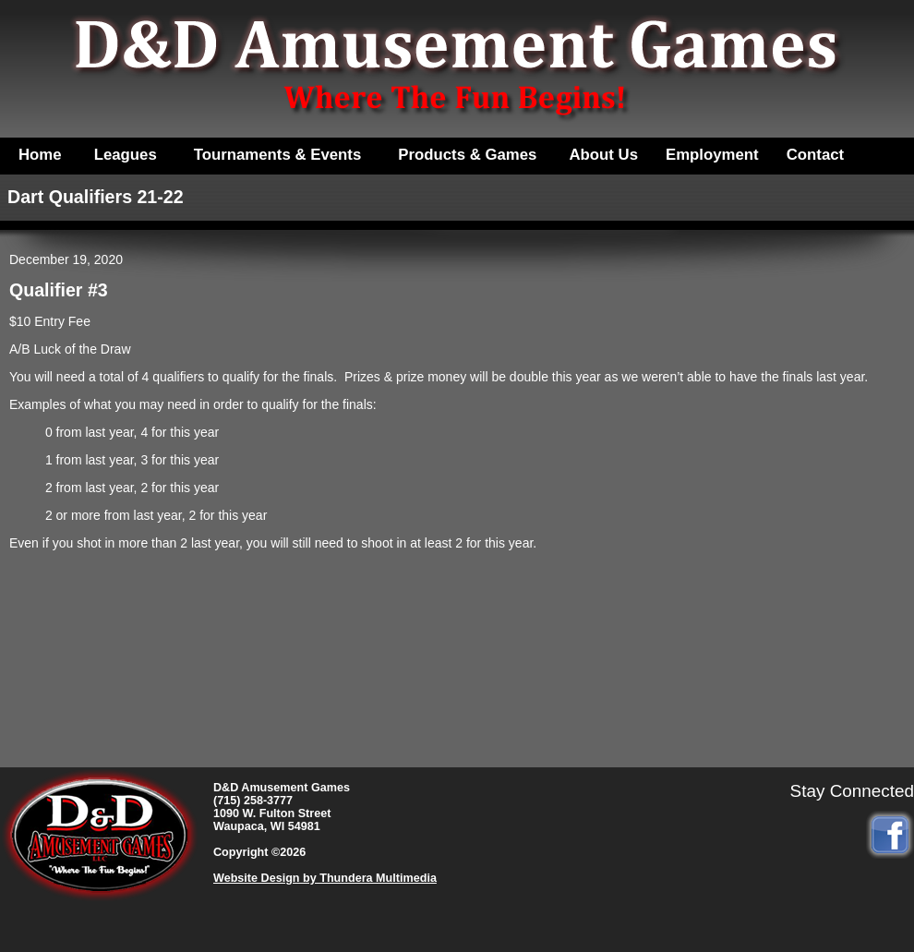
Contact (815, 154)
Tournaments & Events (278, 154)
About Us (603, 154)
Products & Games (467, 154)
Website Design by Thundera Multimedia (325, 878)
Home (40, 154)
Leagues (125, 154)
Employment (712, 154)
